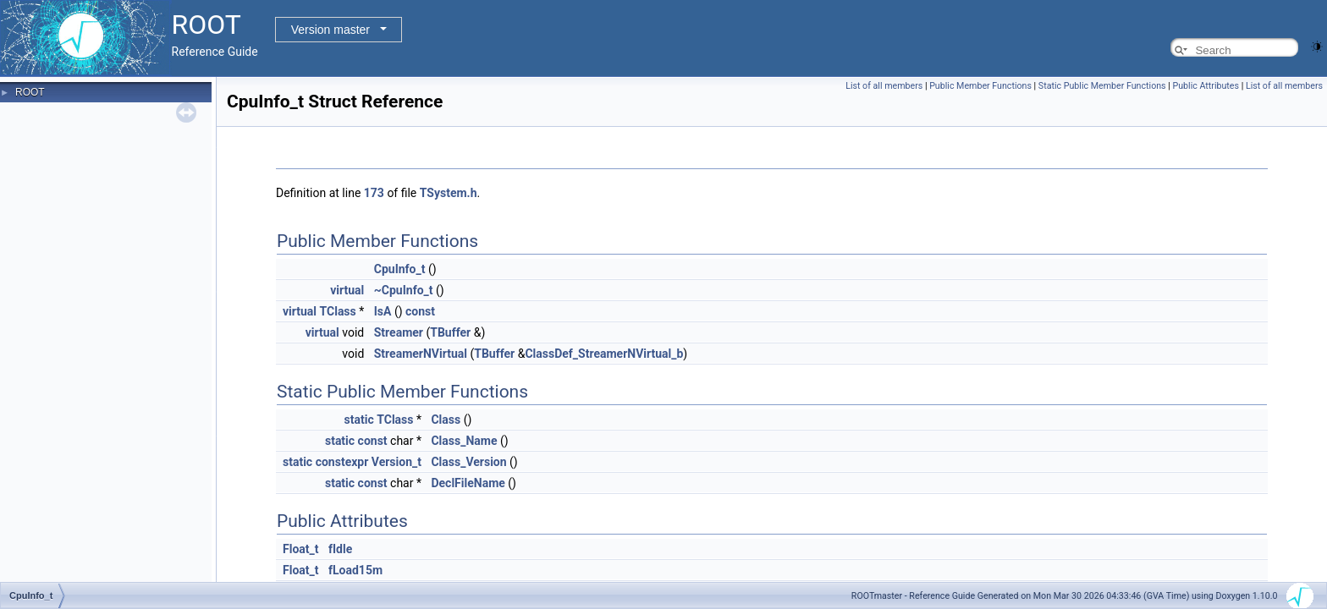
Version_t (396, 462)
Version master (330, 29)
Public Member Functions (980, 85)
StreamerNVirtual (420, 353)
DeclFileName (467, 483)
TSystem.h (448, 193)
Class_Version (468, 462)
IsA (383, 311)
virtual (347, 290)
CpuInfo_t (400, 269)
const (420, 311)
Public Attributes (1205, 85)
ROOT (30, 92)
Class (445, 419)
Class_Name (464, 440)
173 (374, 193)
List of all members (883, 85)
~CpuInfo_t (403, 290)
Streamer (398, 332)
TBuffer (450, 332)
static (359, 419)
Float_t (301, 549)
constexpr (342, 462)
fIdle (340, 549)
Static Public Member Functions (1102, 85)
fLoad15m (355, 570)
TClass (338, 311)
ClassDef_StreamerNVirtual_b (604, 353)
